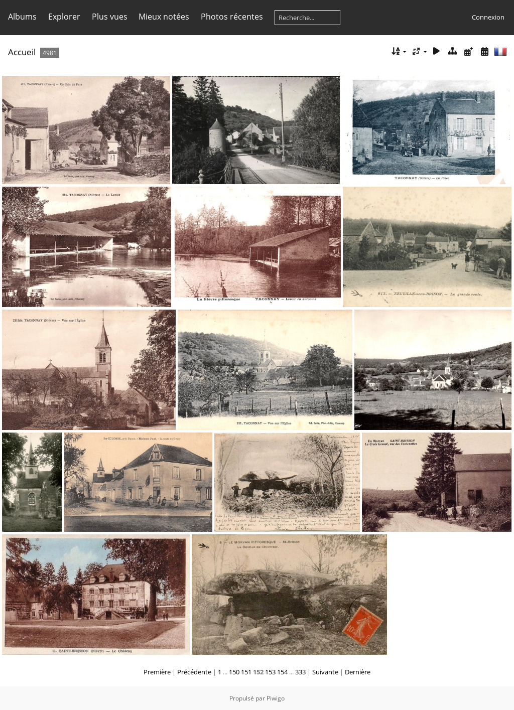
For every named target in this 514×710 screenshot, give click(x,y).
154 (282, 671)
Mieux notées (164, 16)
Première (157, 671)
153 (270, 671)
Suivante (325, 671)
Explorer (64, 16)
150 (234, 671)
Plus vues (109, 16)
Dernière (357, 671)
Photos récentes (232, 16)
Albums (22, 16)
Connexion (488, 17)
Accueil (22, 52)
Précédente (194, 671)
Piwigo (276, 698)
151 (246, 671)
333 (300, 671)
